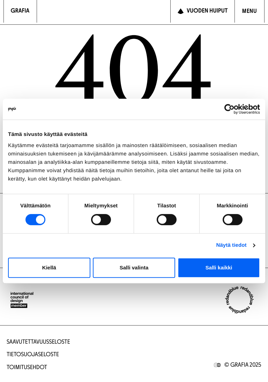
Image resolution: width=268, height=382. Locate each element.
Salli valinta (134, 267)
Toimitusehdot (27, 368)
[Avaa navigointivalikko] (249, 11)
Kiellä (49, 267)
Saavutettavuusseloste (38, 342)
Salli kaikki (219, 267)
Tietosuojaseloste (33, 355)
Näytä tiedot (231, 245)
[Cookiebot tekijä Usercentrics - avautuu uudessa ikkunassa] (229, 109)
